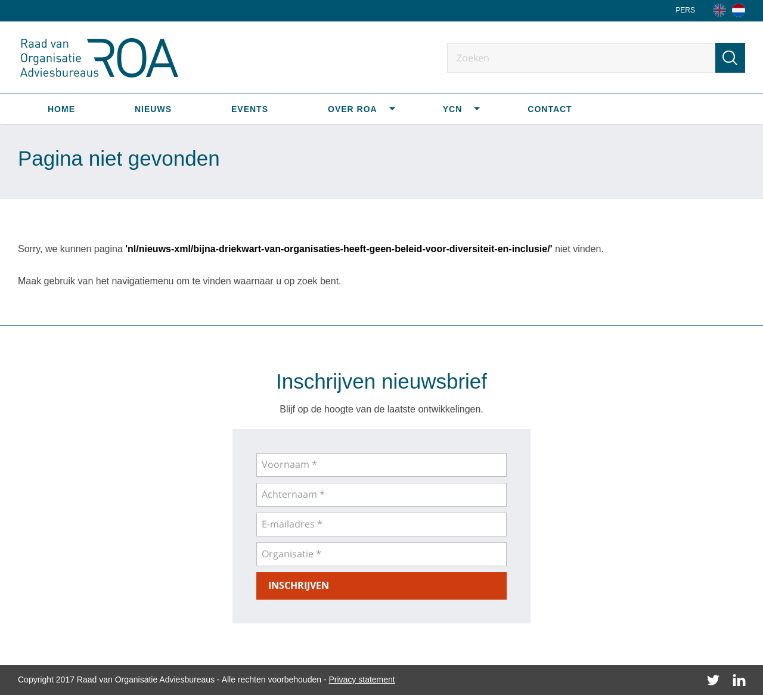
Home (61, 109)
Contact (550, 109)
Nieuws (153, 109)
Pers (685, 10)
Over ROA (352, 109)
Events (249, 109)
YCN (453, 109)
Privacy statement (361, 679)
